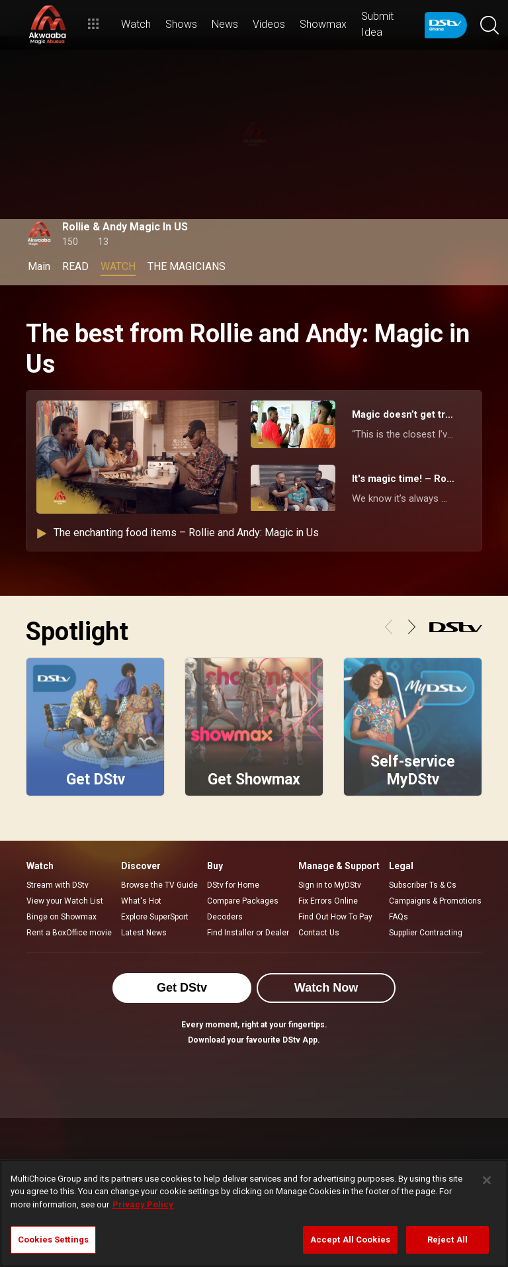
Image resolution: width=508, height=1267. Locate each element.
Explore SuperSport (155, 916)
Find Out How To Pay (335, 916)
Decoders (225, 916)
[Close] (486, 1180)
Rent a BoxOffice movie (69, 932)
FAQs (398, 916)
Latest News (144, 932)
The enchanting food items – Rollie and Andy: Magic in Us (177, 532)
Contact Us (318, 932)
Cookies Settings (53, 1239)
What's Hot (141, 901)
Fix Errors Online (328, 901)
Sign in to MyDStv (329, 885)
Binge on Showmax (61, 916)
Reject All (447, 1239)
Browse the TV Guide (159, 885)
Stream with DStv (57, 885)
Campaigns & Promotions (435, 901)
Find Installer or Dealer (248, 932)
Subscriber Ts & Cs (422, 885)
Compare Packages (242, 901)
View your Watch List (64, 901)
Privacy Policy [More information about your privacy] (142, 1204)
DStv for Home (233, 885)
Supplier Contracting (425, 932)
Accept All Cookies (350, 1239)
